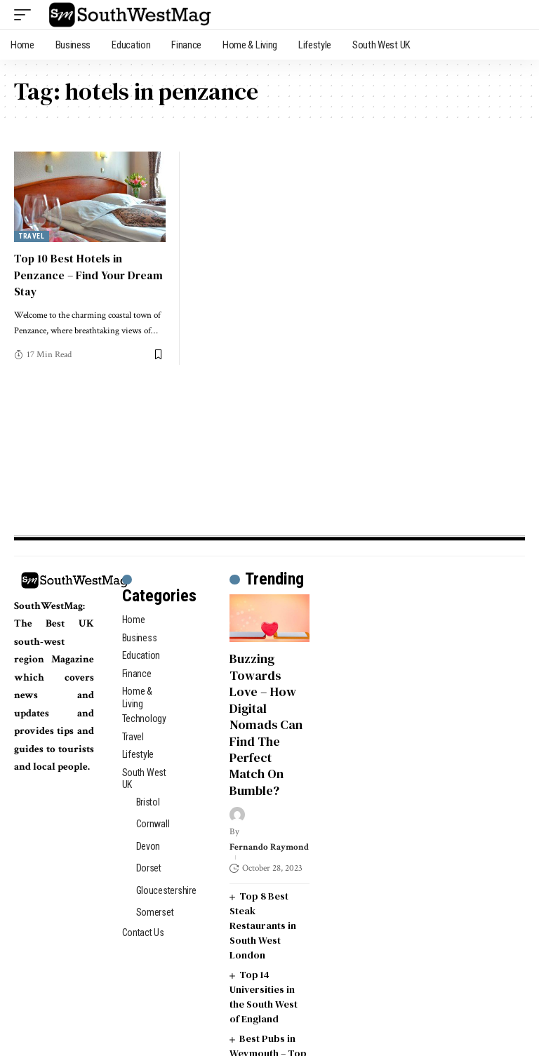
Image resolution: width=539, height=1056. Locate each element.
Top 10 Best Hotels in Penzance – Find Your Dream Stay (88, 274)
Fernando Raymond (269, 847)
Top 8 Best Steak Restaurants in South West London (262, 925)
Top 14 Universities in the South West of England (263, 997)
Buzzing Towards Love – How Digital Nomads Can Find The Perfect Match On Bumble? (265, 724)
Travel (31, 236)
